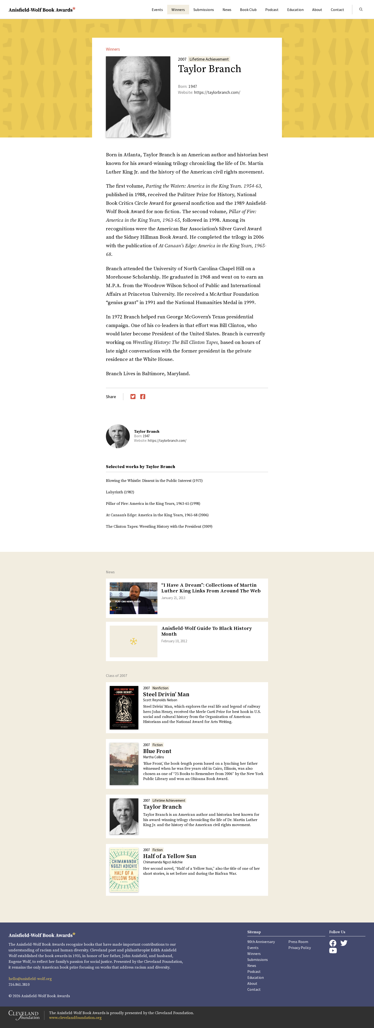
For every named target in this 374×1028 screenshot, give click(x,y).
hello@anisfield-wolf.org (30, 978)
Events (157, 9)
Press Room (298, 941)
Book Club (248, 9)
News (227, 9)
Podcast (272, 9)
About (317, 9)
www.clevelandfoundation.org (75, 1017)
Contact (337, 9)
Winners (178, 9)
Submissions (203, 9)
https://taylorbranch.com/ (217, 92)
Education (295, 9)
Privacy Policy (299, 947)
